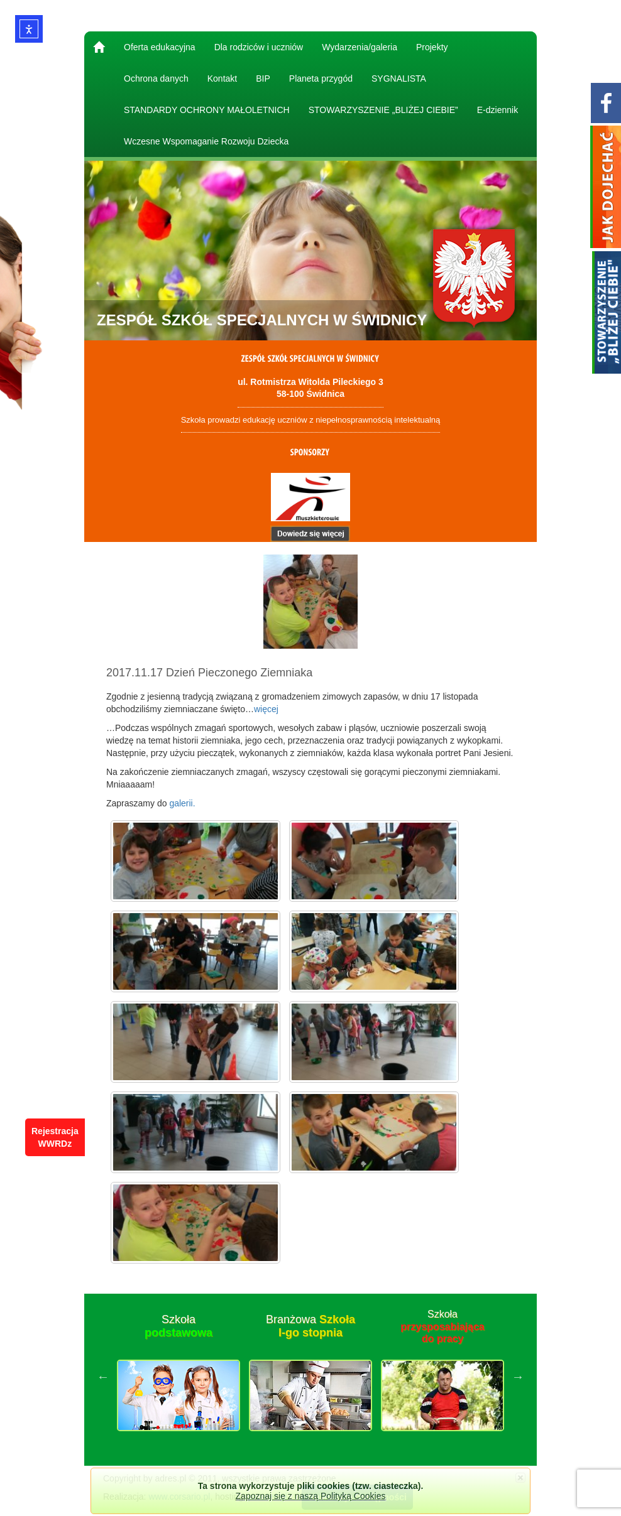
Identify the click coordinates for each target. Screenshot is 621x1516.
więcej (266, 709)
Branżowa (310, 1326)
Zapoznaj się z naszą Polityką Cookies (311, 1496)
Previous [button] (103, 1376)
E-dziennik (497, 110)
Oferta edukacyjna (159, 47)
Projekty (432, 47)
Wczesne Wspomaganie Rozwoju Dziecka (206, 141)
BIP (263, 78)
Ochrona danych (156, 78)
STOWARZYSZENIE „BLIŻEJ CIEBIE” (383, 110)
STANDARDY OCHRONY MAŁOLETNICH (207, 110)
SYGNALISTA (398, 78)
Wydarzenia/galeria (359, 47)
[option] (179, 1376)
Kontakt (222, 78)
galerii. (182, 803)
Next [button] (518, 1376)
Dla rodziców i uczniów (259, 47)
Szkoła (178, 1326)
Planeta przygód (321, 78)
